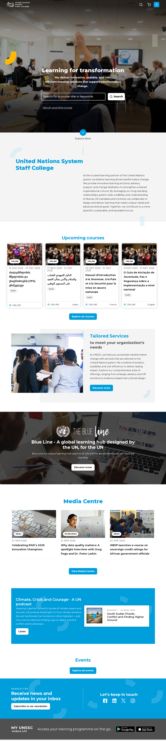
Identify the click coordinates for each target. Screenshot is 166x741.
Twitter (123, 701)
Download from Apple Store (145, 729)
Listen (22, 631)
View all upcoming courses (57, 107)
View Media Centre (83, 571)
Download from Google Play (125, 729)
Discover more (101, 388)
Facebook (105, 701)
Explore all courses (83, 316)
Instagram (133, 701)
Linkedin (114, 701)
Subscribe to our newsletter (30, 706)
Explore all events (83, 670)
